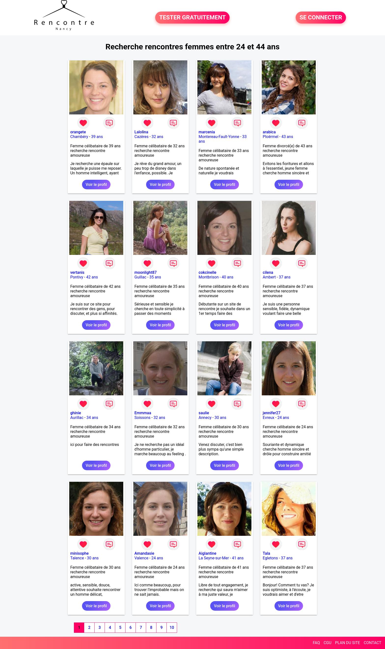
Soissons (143, 417)
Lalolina (141, 132)
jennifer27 (271, 413)
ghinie (75, 413)
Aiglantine (207, 553)
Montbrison (209, 277)
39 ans (97, 136)
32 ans (157, 136)
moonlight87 (146, 272)
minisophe (79, 553)
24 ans (283, 417)
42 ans (92, 277)
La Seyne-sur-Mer (214, 558)
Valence (142, 558)
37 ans (284, 277)
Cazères (142, 136)
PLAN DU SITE (347, 642)
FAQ (316, 642)
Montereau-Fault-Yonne (219, 136)
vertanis (77, 272)
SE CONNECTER (321, 17)
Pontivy (76, 277)
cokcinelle (207, 272)
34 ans (92, 417)
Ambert (269, 277)
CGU (327, 642)
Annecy (205, 417)
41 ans (238, 558)
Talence (77, 558)
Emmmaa (143, 413)
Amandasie (144, 553)
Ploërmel (270, 136)
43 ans (287, 136)
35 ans (155, 277)
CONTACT (372, 642)
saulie (204, 413)
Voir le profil (96, 184)
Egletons (270, 558)
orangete (78, 132)
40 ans (228, 277)
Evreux (268, 417)
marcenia (207, 132)
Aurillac (76, 417)
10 (172, 627)
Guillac (140, 277)
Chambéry (79, 136)
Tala (266, 553)
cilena (268, 272)
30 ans (220, 417)
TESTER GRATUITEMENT (192, 17)
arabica (269, 132)
